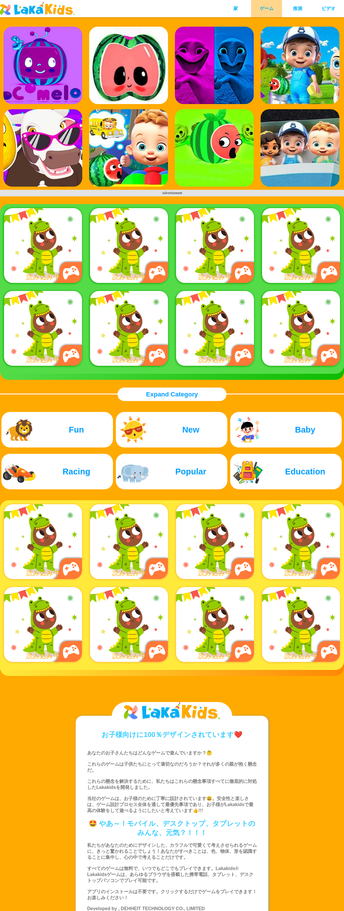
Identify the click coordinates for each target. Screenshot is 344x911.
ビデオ (328, 8)
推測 (297, 8)
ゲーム (266, 8)
